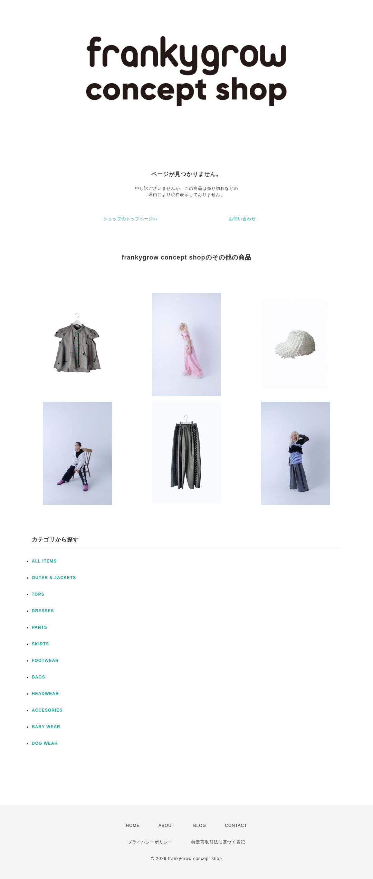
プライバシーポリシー (150, 842)
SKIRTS (40, 644)
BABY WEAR (46, 726)
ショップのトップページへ (130, 218)
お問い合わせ (242, 218)
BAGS (38, 677)
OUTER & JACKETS (54, 577)
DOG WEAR (45, 743)
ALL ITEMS (44, 561)
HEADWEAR (45, 693)
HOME (133, 825)
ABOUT (166, 825)
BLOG (199, 825)
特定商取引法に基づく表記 (218, 842)
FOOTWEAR (45, 660)
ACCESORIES (47, 710)
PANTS (39, 627)
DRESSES (43, 610)
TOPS (38, 594)
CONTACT (236, 825)
